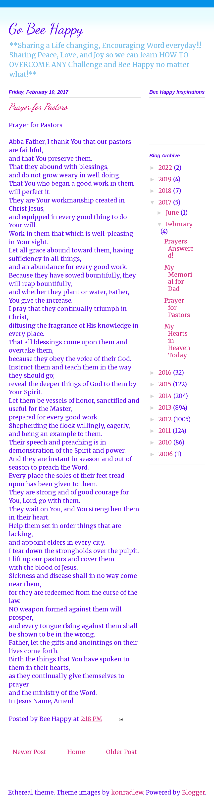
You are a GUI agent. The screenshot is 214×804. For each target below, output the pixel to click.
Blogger (193, 792)
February (179, 224)
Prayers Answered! (179, 249)
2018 (166, 191)
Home (76, 752)
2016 (166, 372)
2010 (166, 442)
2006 (166, 454)
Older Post (121, 752)
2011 (165, 431)
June (173, 212)
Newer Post (29, 752)
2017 (166, 202)
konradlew (127, 792)
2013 (166, 407)
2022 (166, 167)
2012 (166, 419)
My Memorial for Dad (178, 278)
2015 (166, 384)
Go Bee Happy (46, 29)
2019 (166, 179)
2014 (166, 396)
